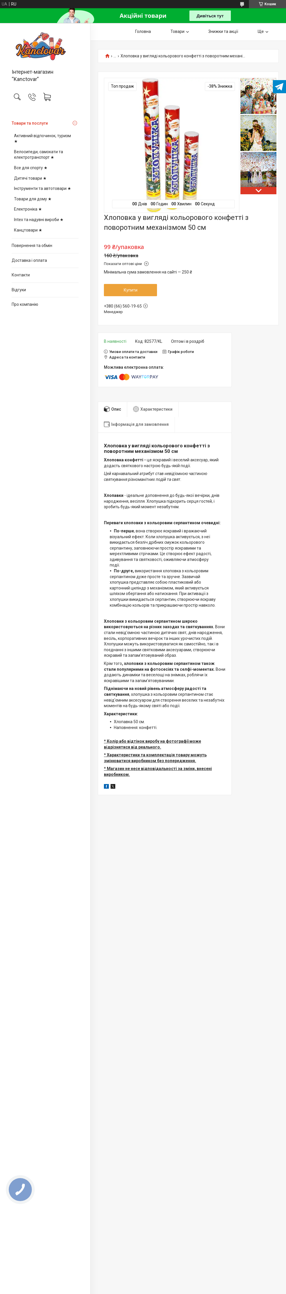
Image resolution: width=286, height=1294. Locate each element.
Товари (177, 31)
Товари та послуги (30, 123)
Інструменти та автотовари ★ (42, 188)
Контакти (21, 275)
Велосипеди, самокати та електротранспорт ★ (38, 154)
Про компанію (25, 304)
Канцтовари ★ (28, 230)
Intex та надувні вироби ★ (39, 219)
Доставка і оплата (29, 260)
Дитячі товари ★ (30, 178)
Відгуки (19, 289)
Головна (143, 31)
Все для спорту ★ (31, 167)
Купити (130, 290)
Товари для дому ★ (33, 199)
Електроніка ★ (28, 209)
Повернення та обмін (32, 245)
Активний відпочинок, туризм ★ (42, 138)
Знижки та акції (223, 31)
